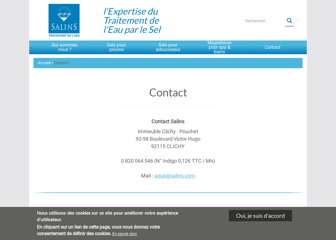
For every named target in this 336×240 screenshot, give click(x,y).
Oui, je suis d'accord (260, 216)
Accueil (44, 62)
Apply (289, 21)
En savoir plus (124, 234)
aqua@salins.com (174, 176)
